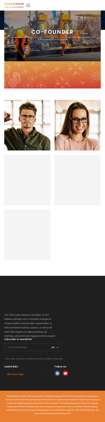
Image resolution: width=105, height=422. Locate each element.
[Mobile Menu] (28, 5)
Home (40, 39)
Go (53, 347)
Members (50, 39)
